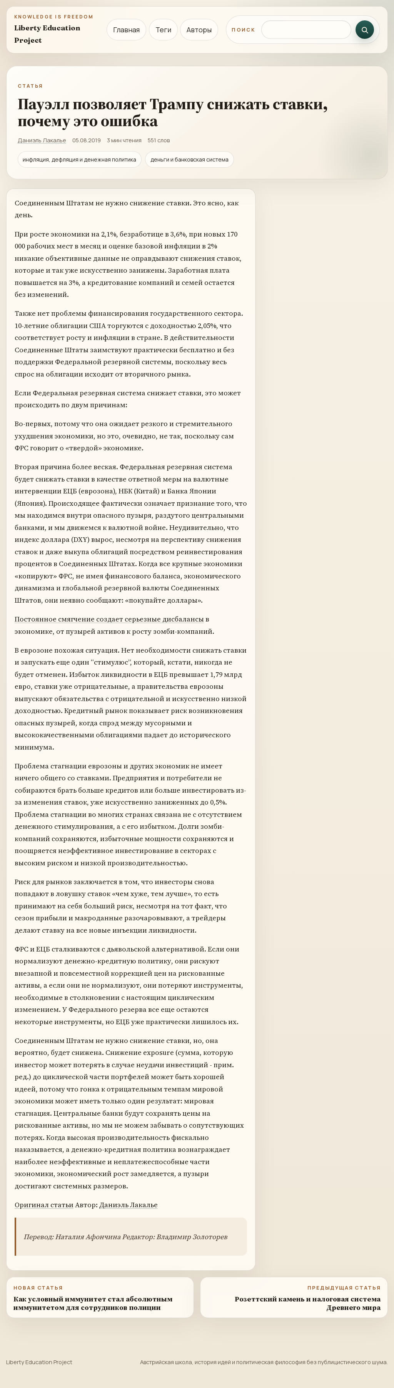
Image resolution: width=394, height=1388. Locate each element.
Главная (126, 29)
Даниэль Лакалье (42, 140)
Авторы (199, 29)
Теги (163, 29)
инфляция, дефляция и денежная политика (79, 159)
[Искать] (365, 29)
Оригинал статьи (44, 1205)
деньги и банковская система (189, 159)
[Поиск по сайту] (306, 29)
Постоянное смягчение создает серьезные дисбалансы (109, 619)
